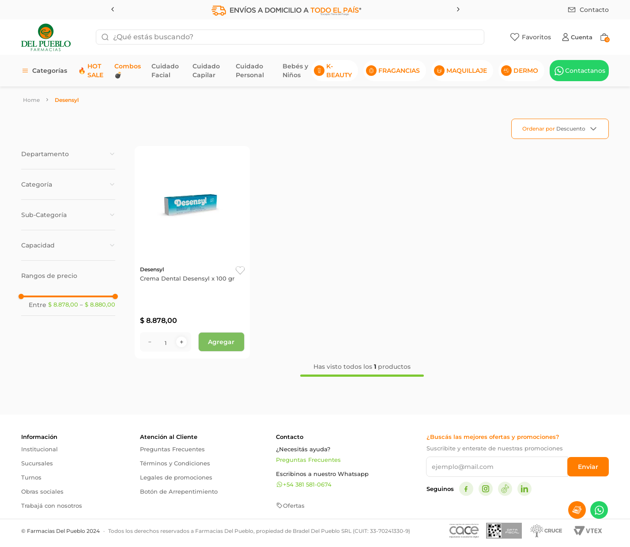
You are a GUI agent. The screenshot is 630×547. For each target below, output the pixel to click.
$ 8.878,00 (63, 304)
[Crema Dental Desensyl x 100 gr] (192, 252)
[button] (68, 154)
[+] (181, 342)
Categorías (49, 71)
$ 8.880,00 (97, 304)
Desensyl (67, 100)
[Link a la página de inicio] (31, 100)
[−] (149, 342)
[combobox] (290, 37)
